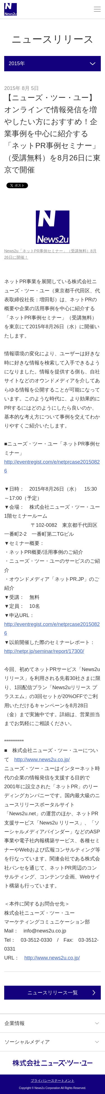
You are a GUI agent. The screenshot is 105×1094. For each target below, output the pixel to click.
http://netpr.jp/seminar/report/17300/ (44, 651)
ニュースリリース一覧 (52, 992)
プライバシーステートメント (52, 1081)
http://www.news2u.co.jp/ (42, 759)
